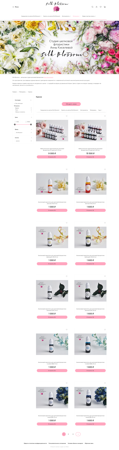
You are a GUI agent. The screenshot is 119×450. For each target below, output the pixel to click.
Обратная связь (89, 443)
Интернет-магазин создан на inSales (59, 446)
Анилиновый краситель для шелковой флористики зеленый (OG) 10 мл (52, 309)
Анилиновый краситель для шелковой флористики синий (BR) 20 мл (90, 416)
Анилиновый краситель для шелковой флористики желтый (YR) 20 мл (90, 202)
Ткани (16, 110)
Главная (14, 92)
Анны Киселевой (48, 77)
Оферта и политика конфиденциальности (35, 443)
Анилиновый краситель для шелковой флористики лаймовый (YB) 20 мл (90, 256)
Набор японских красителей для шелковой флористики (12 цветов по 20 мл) (90, 149)
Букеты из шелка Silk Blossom (51, 16)
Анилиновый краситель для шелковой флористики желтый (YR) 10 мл (52, 202)
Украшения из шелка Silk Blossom (31, 16)
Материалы (77, 16)
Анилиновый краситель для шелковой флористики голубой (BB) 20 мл (90, 363)
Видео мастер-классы (89, 16)
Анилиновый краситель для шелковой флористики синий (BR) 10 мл (52, 416)
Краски (17, 108)
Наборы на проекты (20, 112)
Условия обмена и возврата (75, 443)
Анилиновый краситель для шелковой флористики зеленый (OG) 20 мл (90, 309)
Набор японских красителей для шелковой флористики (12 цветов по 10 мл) (52, 149)
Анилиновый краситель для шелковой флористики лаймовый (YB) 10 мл (52, 256)
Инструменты (66, 16)
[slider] (15, 124)
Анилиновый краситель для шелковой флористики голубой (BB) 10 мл (52, 363)
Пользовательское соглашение (57, 443)
